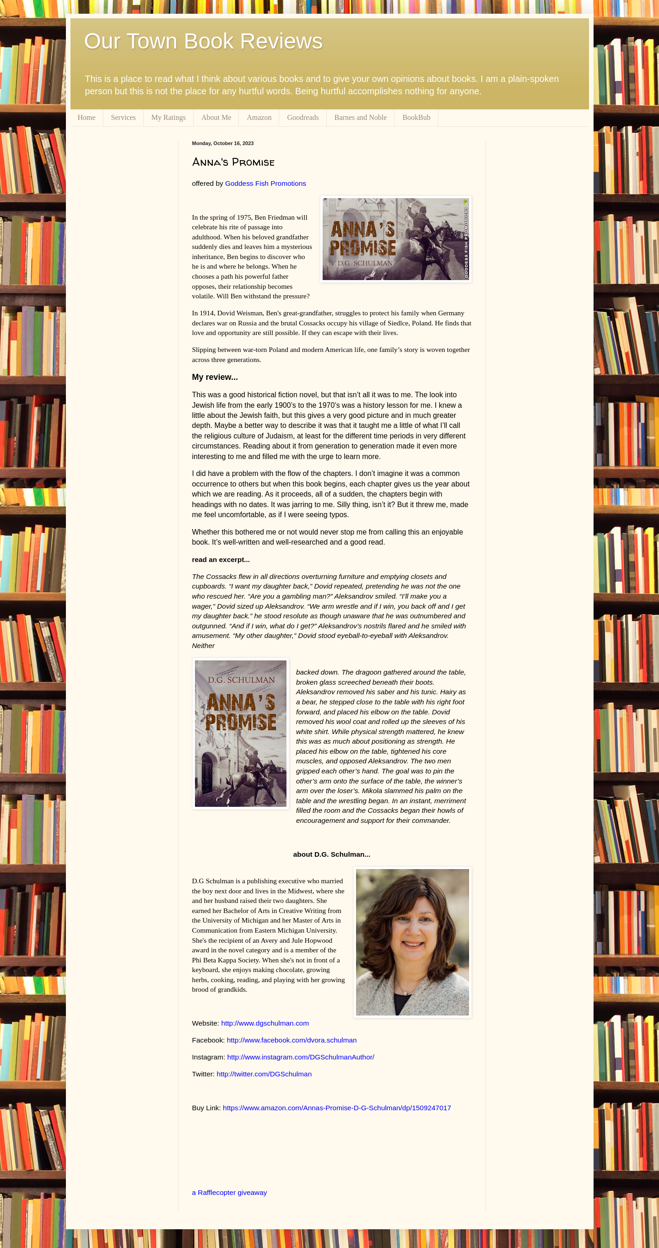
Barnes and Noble (361, 117)
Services (123, 117)
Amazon (259, 117)
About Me (216, 117)
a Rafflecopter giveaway (229, 1192)
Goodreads (303, 117)
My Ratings (168, 117)
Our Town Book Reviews (203, 41)
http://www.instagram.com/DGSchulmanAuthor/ (300, 1057)
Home (87, 117)
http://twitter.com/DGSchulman (264, 1074)
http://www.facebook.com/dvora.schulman (292, 1040)
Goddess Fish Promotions (265, 183)
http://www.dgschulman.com (265, 1023)
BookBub (416, 117)
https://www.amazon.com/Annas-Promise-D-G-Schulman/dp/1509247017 (337, 1108)
